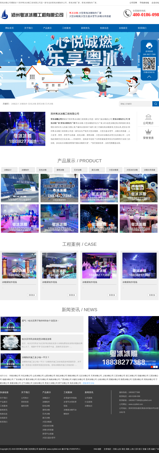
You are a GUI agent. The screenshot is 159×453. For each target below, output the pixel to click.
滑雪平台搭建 (48, 434)
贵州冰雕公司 (91, 379)
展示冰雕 (95, 170)
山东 (119, 449)
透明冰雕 (41, 104)
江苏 (136, 449)
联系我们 (142, 28)
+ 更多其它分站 (87, 383)
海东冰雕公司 (75, 383)
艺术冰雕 (49, 104)
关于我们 (28, 28)
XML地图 (97, 449)
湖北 (123, 449)
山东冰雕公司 (38, 376)
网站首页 (9, 28)
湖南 (127, 449)
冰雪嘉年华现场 (70, 398)
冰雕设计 (15, 104)
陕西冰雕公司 (126, 379)
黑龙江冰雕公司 (51, 383)
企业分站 (155, 3)
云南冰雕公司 (103, 379)
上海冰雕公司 (108, 376)
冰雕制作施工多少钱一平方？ (35, 357)
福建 (153, 449)
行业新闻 (88, 402)
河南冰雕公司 (14, 376)
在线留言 (123, 28)
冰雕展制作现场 (9, 282)
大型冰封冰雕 (132, 170)
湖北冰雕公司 (61, 376)
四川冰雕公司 (42, 379)
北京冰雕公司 (84, 376)
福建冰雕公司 (8, 379)
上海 (132, 449)
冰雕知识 (88, 406)
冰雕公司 (58, 119)
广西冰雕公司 (66, 379)
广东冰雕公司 (19, 379)
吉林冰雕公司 (38, 383)
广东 (157, 449)
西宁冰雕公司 (63, 383)
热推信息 (104, 28)
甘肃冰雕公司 (137, 379)
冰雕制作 (24, 104)
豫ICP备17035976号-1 (71, 449)
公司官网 (133, 3)
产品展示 (47, 28)
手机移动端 (144, 3)
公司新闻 (88, 398)
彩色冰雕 (32, 104)
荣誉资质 (25, 402)
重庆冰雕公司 (31, 379)
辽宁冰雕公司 (27, 383)
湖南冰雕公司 (73, 376)
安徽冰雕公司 (143, 376)
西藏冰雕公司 (114, 379)
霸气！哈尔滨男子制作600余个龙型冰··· (40, 321)
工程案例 (66, 28)
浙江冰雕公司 (131, 376)
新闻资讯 (85, 28)
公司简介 (25, 398)
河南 (115, 449)
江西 (149, 449)
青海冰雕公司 (149, 379)
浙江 (140, 449)
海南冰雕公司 (54, 379)
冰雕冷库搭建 (149, 170)
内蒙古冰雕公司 (78, 379)
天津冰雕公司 (96, 376)
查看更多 (32, 295)
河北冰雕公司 (26, 376)
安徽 (144, 449)
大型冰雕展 (113, 170)
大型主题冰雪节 (48, 438)
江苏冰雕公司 (119, 376)
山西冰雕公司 (49, 376)
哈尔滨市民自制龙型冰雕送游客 (37, 339)
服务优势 (25, 406)
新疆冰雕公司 (15, 383)
